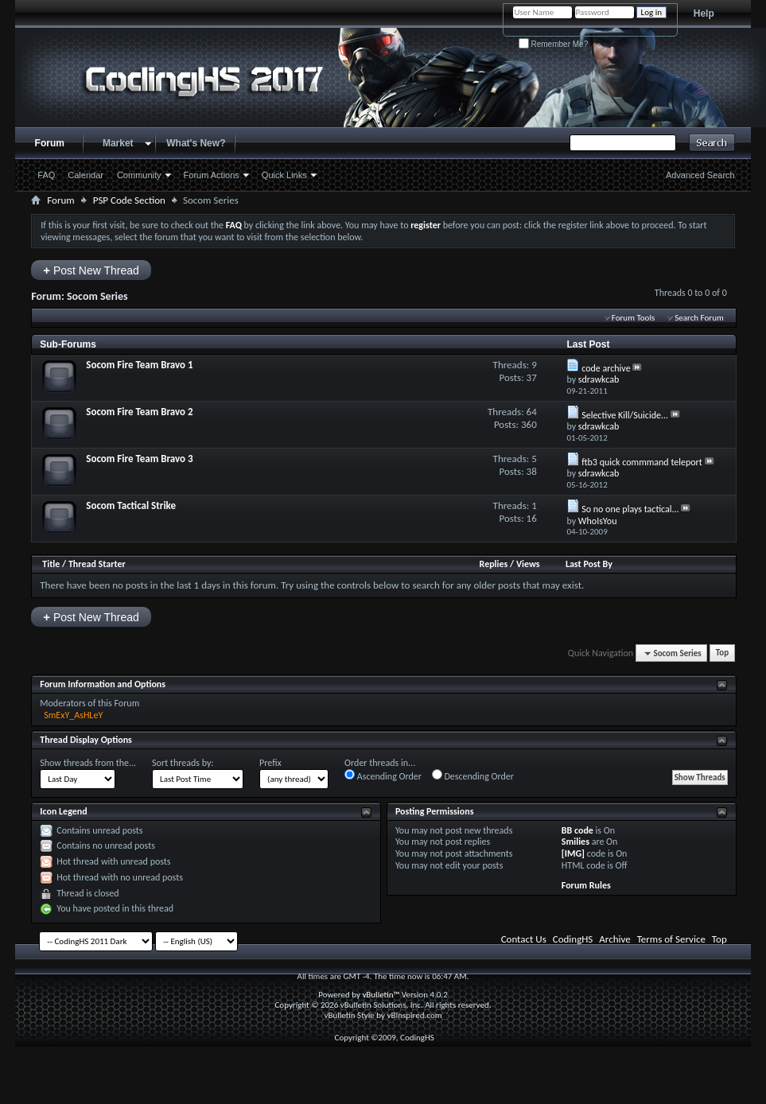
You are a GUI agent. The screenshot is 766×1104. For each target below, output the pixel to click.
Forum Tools (633, 318)
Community (139, 175)
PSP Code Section (129, 200)
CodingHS (573, 939)
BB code (577, 830)
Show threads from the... (88, 762)
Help (704, 13)
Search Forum (699, 318)
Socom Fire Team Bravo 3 (139, 459)
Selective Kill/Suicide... (624, 415)
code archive (605, 368)
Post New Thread (91, 270)
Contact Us (523, 939)
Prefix (270, 762)
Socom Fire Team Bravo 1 (139, 365)
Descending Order (473, 775)
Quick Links (284, 175)
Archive (614, 939)
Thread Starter (97, 563)
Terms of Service (671, 939)
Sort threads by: (182, 762)
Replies (494, 563)
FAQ (46, 175)
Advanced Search (700, 175)
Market (118, 143)
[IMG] (573, 853)
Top (722, 653)
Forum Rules (586, 885)
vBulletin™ (380, 994)
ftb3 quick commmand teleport (641, 462)
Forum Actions (211, 175)
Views (528, 563)
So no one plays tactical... (630, 509)
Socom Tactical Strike (131, 505)
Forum (49, 143)
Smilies (575, 841)
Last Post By (589, 563)
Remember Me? (553, 44)
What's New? (195, 143)
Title (51, 563)
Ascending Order (383, 775)
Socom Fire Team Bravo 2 (139, 412)
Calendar (85, 175)
